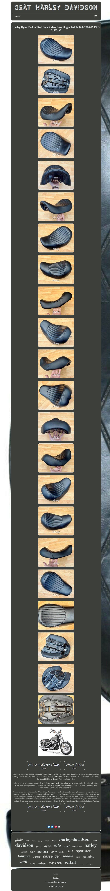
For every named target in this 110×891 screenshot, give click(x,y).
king (32, 864)
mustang (43, 851)
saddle (68, 856)
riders (47, 841)
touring (24, 856)
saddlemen (55, 863)
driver (40, 841)
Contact (56, 878)
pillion (39, 847)
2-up (94, 840)
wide (32, 851)
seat (23, 862)
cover (54, 851)
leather (36, 856)
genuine (88, 856)
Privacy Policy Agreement (56, 882)
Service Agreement (56, 886)
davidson (24, 845)
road (66, 846)
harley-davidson (74, 839)
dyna (47, 846)
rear (27, 841)
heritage (42, 863)
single (61, 852)
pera (33, 841)
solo (57, 845)
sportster (83, 851)
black (69, 851)
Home (56, 874)
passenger (51, 856)
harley (91, 845)
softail (70, 862)
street (24, 852)
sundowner (77, 847)
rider (54, 841)
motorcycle (89, 864)
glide (19, 840)
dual (78, 857)
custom (81, 864)
